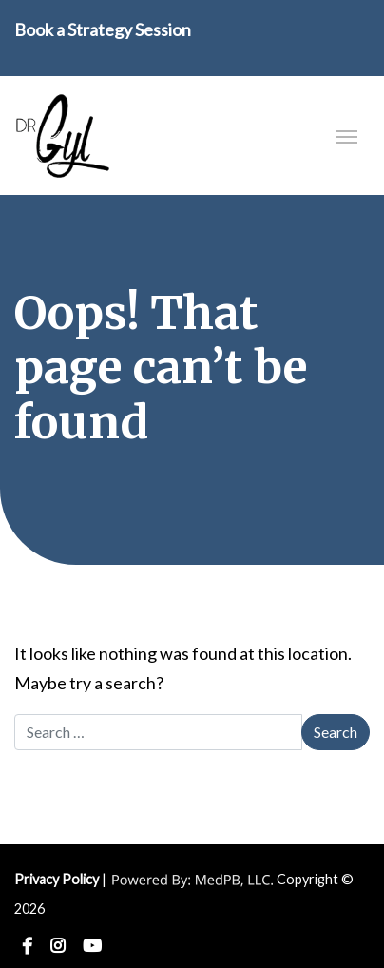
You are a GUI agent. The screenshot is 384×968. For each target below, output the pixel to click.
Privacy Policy (56, 879)
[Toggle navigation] (347, 135)
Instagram (57, 946)
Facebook (27, 946)
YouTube (92, 946)
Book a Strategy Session (102, 29)
